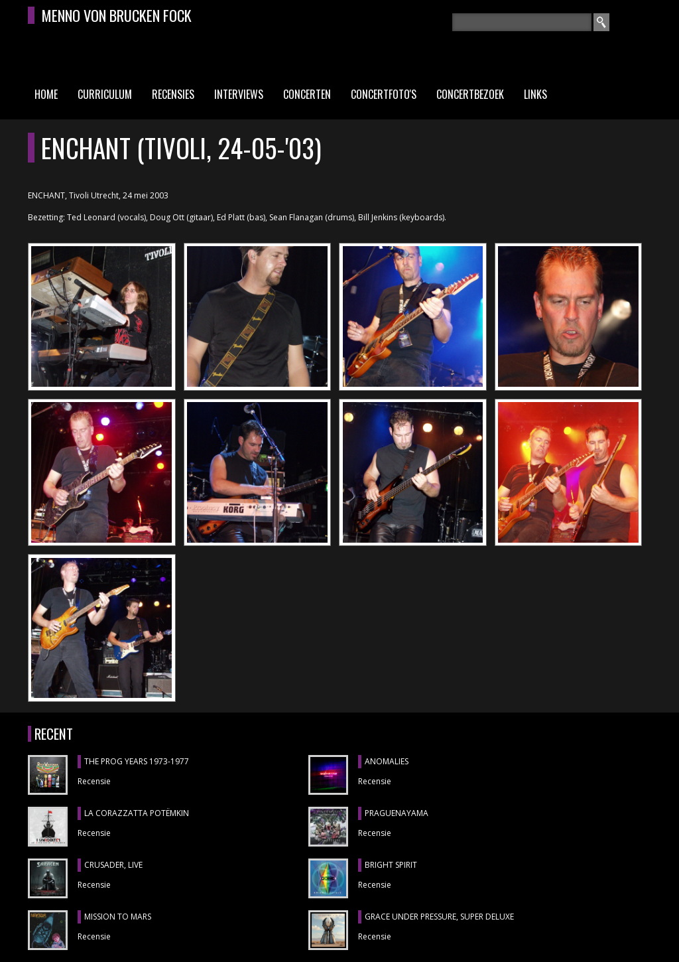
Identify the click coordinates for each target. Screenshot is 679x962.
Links (535, 94)
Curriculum (105, 94)
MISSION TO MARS (117, 916)
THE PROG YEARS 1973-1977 (136, 761)
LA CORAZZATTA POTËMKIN (136, 813)
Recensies (173, 94)
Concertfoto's (383, 94)
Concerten (307, 94)
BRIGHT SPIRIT (391, 864)
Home (46, 94)
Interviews (238, 94)
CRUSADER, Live (113, 864)
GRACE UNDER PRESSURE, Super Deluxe (439, 916)
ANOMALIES (386, 761)
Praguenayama (396, 813)
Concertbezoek (470, 94)
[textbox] (521, 22)
